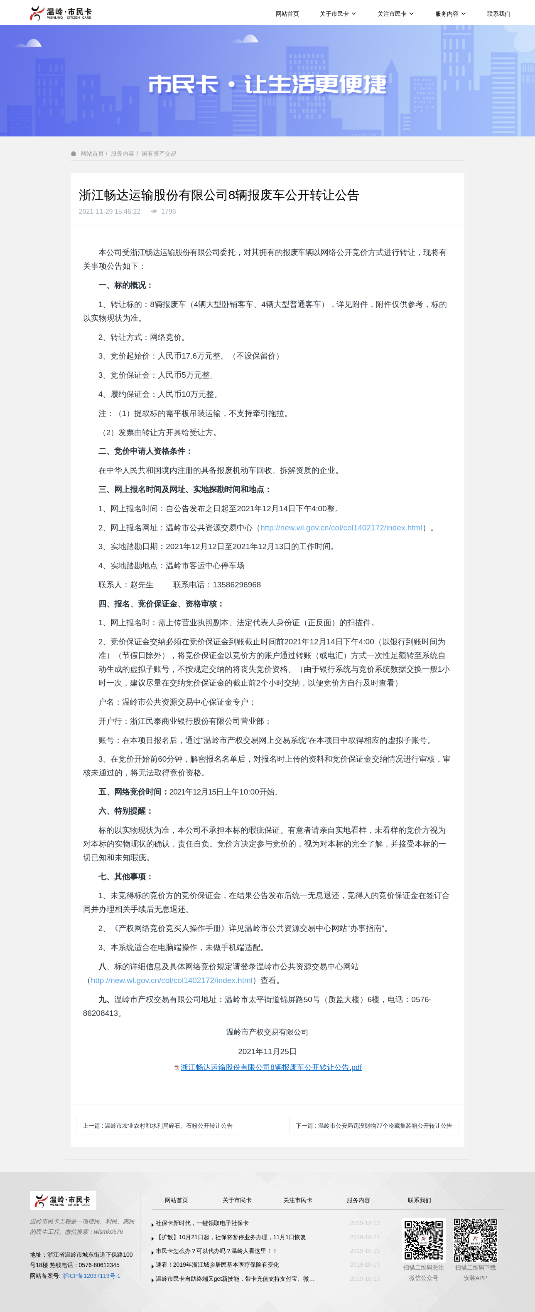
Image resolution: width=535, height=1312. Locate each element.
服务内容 (450, 13)
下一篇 (374, 1125)
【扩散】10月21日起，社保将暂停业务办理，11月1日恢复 (231, 1237)
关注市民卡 (396, 13)
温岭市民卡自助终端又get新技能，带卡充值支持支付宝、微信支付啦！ (237, 1278)
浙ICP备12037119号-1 (91, 1275)
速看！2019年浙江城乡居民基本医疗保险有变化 (217, 1264)
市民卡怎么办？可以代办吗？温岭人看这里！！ (217, 1251)
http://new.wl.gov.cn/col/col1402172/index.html (341, 527)
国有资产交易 (159, 153)
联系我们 (498, 13)
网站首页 (287, 13)
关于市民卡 (338, 13)
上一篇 (158, 1125)
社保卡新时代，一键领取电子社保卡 (202, 1223)
